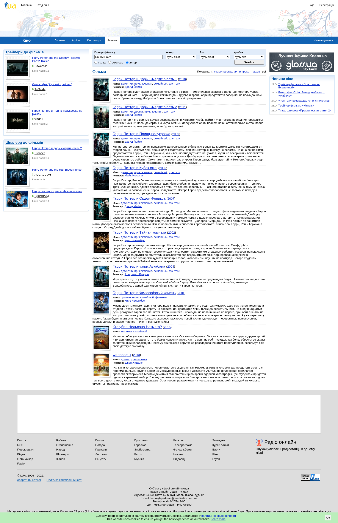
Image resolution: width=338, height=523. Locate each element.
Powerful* (39, 66)
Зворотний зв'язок (29, 479)
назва (100, 62)
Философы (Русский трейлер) (52, 84)
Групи (216, 459)
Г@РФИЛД (40, 196)
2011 (182, 107)
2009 (175, 134)
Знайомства (142, 449)
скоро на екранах (225, 71)
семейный (160, 83)
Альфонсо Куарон (137, 274)
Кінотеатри (94, 40)
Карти (138, 454)
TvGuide (38, 89)
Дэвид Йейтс (133, 86)
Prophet (38, 153)
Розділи (42, 5)
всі (264, 71)
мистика (126, 331)
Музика (139, 459)
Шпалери (13, 142)
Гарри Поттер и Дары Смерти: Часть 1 (145, 79)
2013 (136, 355)
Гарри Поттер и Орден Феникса (139, 198)
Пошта (21, 440)
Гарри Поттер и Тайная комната (139, 232)
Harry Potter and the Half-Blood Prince (56, 169)
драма (138, 111)
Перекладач (25, 449)
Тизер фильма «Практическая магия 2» (304, 110)
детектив (127, 83)
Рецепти (100, 459)
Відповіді (179, 459)
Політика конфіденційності (64, 479)
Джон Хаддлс (133, 362)
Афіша (76, 40)
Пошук (99, 440)
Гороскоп (140, 445)
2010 (182, 79)
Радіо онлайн (280, 442)
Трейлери (14, 52)
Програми (140, 440)
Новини (178, 454)
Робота (61, 440)
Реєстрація (326, 5)
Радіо (21, 463)
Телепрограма (182, 445)
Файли (60, 459)
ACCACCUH (41, 174)
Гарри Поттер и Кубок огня (135, 168)
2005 (162, 168)
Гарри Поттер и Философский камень (144, 293)
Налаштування (323, 40)
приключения (143, 83)
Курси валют (220, 445)
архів (256, 71)
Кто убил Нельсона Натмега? (137, 327)
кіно (289, 79)
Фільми (112, 40)
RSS (20, 445)
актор (131, 62)
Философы (122, 355)
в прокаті (245, 71)
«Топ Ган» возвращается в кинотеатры (304, 100)
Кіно (215, 454)
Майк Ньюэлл (134, 175)
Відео (21, 454)
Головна (26, 5)
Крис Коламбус (135, 240)
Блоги (216, 449)
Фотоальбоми (182, 449)
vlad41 (37, 118)
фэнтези (174, 83)
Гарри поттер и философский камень (57, 191)
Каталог (178, 440)
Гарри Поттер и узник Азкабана (139, 266)
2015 (167, 327)
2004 (170, 266)
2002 (171, 232)
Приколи (101, 449)
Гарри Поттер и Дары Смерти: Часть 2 (145, 107)
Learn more (218, 519)
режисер (115, 62)
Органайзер (25, 459)
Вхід (312, 5)
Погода (100, 445)
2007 (170, 198)
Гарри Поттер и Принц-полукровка (141, 134)
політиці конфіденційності (218, 515)
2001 (181, 293)
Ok (328, 517)
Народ (60, 449)
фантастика (139, 359)
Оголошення (64, 445)
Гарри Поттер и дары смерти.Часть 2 (57, 148)
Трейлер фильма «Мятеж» (296, 105)
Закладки (218, 440)
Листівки (101, 454)
